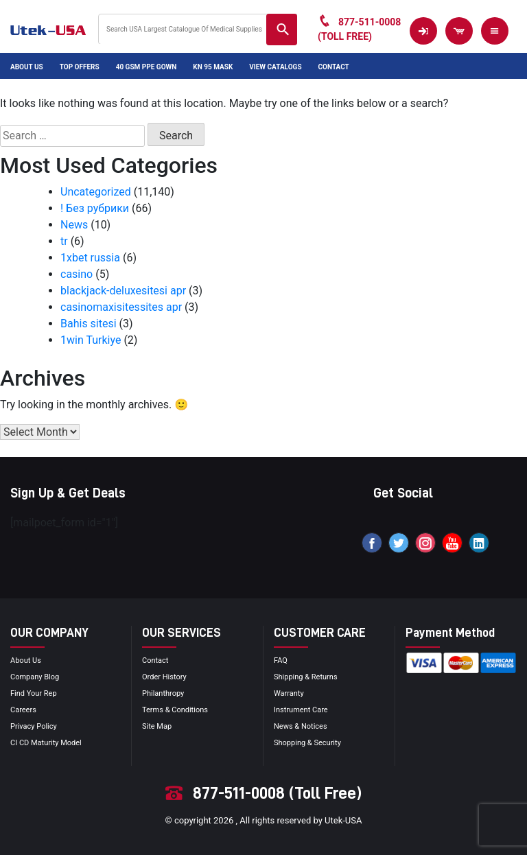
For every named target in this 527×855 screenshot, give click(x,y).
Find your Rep (33, 693)
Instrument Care (301, 709)
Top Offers (79, 67)
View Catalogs (275, 67)
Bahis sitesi (88, 323)
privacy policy (33, 726)
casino (76, 274)
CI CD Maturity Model (46, 742)
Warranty (289, 693)
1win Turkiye (90, 340)
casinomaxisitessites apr (121, 307)
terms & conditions (175, 709)
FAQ (281, 660)
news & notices (300, 726)
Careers (23, 709)
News (74, 224)
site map (157, 726)
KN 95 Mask (213, 67)
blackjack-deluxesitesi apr (123, 290)
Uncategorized (95, 191)
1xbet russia (90, 257)
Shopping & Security (307, 742)
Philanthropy (163, 693)
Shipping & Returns (306, 676)
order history (164, 676)
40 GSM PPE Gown (146, 67)
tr (64, 241)
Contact (333, 67)
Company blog (34, 676)
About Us (26, 67)
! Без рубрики (94, 208)
